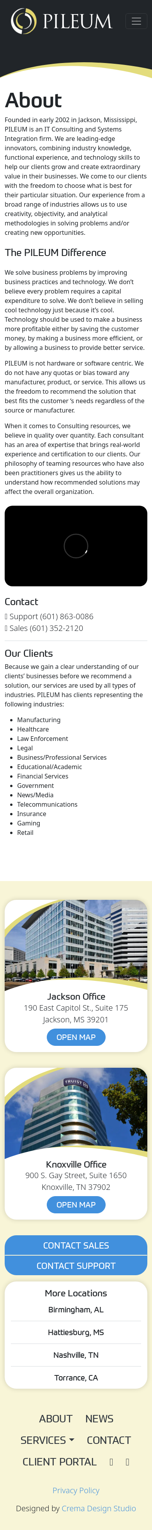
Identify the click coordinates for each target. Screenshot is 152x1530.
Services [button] (45, 1439)
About (56, 1418)
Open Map (76, 1037)
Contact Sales (76, 1245)
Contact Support (76, 1265)
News (99, 1418)
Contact (109, 1439)
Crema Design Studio (99, 1508)
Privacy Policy (76, 1490)
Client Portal (60, 1461)
